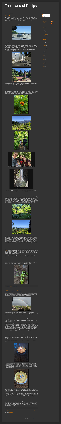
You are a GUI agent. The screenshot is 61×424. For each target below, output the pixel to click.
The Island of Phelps (21, 6)
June (44, 38)
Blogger (34, 418)
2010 (44, 63)
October (45, 35)
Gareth (44, 22)
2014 (44, 58)
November (45, 34)
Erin (52, 21)
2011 (44, 62)
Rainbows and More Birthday (13, 291)
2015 (44, 56)
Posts (43, 14)
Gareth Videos (45, 21)
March (45, 45)
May (44, 42)
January (45, 48)
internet (6, 250)
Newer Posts (7, 410)
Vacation (7, 15)
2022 (44, 30)
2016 (44, 55)
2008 (44, 66)
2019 (44, 51)
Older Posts (36, 410)
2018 (44, 52)
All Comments (45, 16)
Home (22, 410)
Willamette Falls (13, 248)
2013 (44, 59)
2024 (44, 27)
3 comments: (15, 286)
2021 (44, 31)
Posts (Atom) (11, 412)
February (45, 46)
